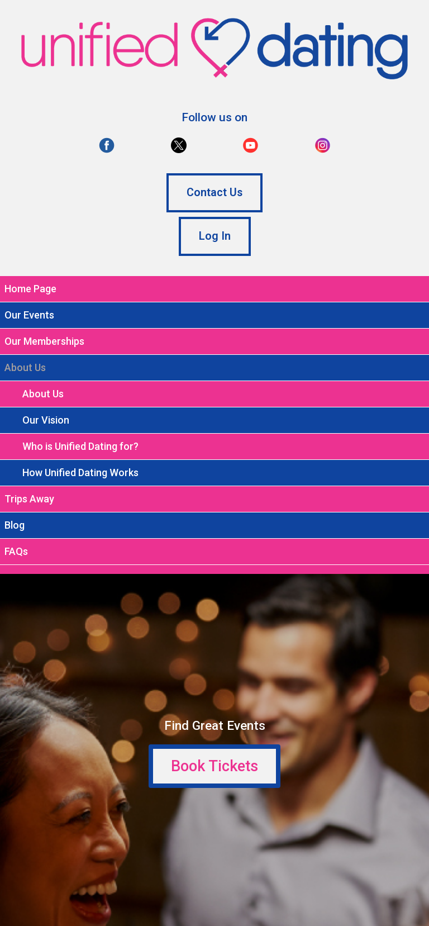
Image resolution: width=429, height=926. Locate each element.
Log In (215, 236)
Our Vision (45, 420)
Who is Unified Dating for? (80, 446)
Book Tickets (214, 766)
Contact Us (214, 192)
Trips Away (29, 499)
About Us (43, 394)
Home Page (30, 289)
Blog (14, 525)
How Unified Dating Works (80, 472)
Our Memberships (44, 341)
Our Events (29, 315)
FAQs (16, 551)
